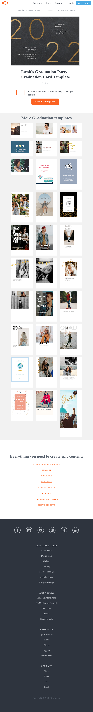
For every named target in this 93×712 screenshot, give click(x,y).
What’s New (46, 655)
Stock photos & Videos (46, 464)
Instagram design (46, 582)
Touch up (46, 566)
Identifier (21, 10)
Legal (46, 687)
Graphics (46, 476)
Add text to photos (46, 499)
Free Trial (83, 3)
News (46, 676)
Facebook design (46, 572)
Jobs (46, 682)
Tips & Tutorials (46, 634)
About (46, 671)
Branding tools (46, 619)
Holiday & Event (34, 10)
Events (46, 640)
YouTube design (46, 577)
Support (46, 650)
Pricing (48, 3)
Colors (46, 493)
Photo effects (46, 505)
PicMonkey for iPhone (46, 598)
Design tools (46, 556)
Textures (46, 482)
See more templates (45, 101)
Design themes (46, 487)
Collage (46, 470)
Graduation (49, 10)
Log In (71, 3)
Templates (46, 608)
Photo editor (46, 550)
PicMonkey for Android (46, 603)
